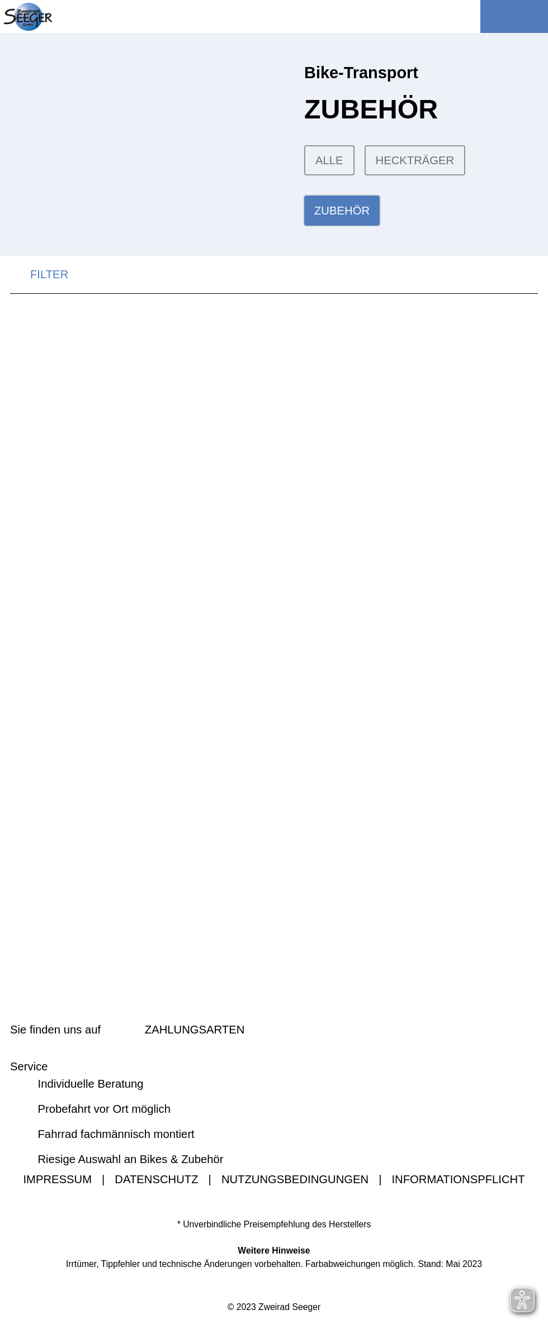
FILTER (39, 276)
